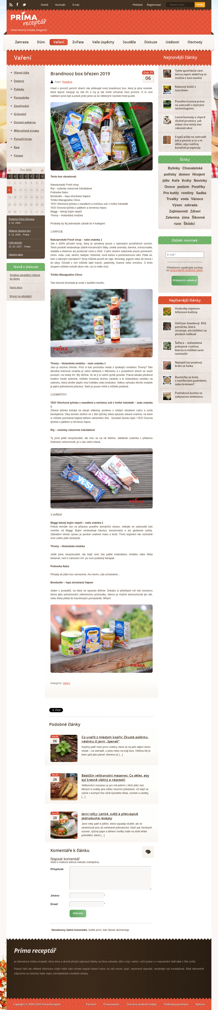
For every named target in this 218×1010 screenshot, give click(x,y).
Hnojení (198, 174)
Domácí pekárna (25, 122)
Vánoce (197, 199)
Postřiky (198, 187)
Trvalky (172, 199)
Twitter (24, 5)
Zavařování (21, 106)
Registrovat (154, 5)
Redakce (67, 81)
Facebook (18, 5)
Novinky (200, 180)
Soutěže (129, 42)
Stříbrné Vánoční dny (20, 231)
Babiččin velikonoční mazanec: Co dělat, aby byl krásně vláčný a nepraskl (115, 777)
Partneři (91, 1004)
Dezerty (19, 81)
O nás (75, 5)
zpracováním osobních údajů (186, 270)
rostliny (187, 193)
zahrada (191, 205)
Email (54, 904)
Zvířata (78, 42)
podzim (183, 187)
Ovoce (170, 187)
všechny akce (16, 254)
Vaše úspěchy (103, 42)
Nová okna (16, 287)
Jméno (54, 895)
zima (185, 217)
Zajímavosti (178, 211)
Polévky (19, 89)
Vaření (58, 42)
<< (9, 170)
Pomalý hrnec (23, 139)
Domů (44, 5)
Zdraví (195, 211)
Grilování (20, 114)
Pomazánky (21, 97)
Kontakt (60, 5)
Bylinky (174, 168)
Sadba (201, 193)
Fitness (18, 155)
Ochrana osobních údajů (141, 1004)
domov (184, 174)
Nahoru (200, 1004)
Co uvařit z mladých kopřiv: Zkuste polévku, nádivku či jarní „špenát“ (115, 739)
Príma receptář (29, 19)
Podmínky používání (176, 1004)
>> (42, 170)
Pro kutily (171, 193)
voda (184, 199)
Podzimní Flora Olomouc (21, 219)
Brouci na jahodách (21, 296)
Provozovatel (111, 1004)
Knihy (186, 180)
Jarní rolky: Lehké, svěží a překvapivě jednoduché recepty (110, 816)
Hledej (199, 4)
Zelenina (172, 217)
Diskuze (150, 42)
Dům (41, 42)
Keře (176, 180)
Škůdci (189, 223)
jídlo (165, 180)
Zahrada (22, 42)
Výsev (177, 205)
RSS (11, 5)
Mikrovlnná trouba (26, 130)
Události (172, 42)
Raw (17, 147)
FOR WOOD (15, 242)
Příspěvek (56, 869)
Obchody (195, 42)
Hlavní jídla (21, 72)
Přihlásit (138, 5)
